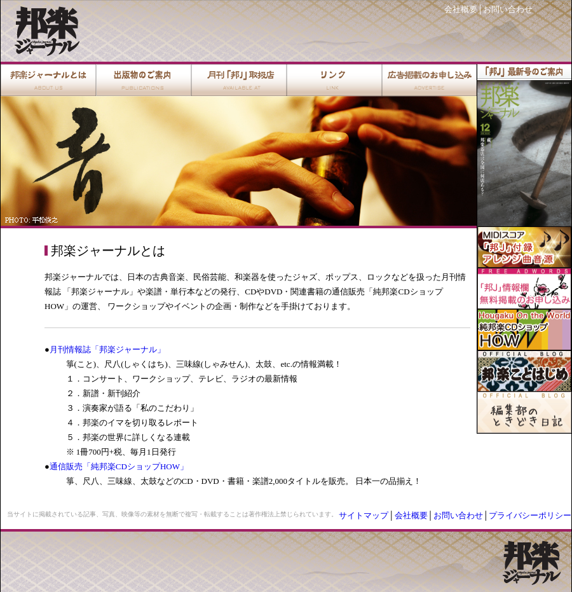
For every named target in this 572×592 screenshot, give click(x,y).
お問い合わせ (508, 9)
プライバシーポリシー (530, 515)
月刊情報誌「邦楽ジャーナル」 (107, 349)
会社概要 (460, 9)
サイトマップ (363, 515)
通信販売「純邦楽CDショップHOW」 (119, 466)
